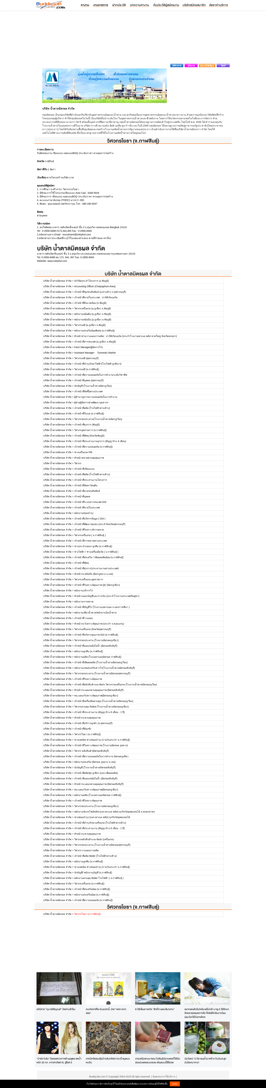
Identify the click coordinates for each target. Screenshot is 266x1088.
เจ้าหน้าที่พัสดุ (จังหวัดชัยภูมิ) (89, 435)
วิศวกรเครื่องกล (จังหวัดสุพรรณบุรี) (92, 629)
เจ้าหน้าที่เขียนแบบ (84, 468)
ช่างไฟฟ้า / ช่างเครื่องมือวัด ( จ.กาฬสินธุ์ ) (96, 551)
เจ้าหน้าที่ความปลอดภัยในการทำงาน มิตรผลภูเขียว (101, 756)
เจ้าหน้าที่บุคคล (82, 496)
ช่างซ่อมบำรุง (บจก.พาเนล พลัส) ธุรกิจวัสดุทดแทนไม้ (102, 817)
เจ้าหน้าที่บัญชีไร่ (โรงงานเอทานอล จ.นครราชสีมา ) (102, 607)
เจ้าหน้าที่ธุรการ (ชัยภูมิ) (87, 424)
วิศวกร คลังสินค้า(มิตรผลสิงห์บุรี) (91, 750)
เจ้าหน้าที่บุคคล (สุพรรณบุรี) (89, 380)
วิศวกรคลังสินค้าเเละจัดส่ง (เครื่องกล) (94, 839)
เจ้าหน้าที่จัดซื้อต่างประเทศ (88, 391)
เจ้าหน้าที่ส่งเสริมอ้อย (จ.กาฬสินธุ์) (92, 889)
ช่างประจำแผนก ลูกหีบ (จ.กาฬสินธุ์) (93, 546)
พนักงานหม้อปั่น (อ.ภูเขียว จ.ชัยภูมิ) (92, 319)
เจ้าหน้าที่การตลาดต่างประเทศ (90, 540)
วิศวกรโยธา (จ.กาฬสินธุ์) (87, 734)
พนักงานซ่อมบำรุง (83, 513)
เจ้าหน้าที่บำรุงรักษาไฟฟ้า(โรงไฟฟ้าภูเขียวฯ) (97, 363)
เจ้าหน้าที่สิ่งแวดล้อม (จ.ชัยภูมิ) (90, 303)
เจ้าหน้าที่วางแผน (83, 618)
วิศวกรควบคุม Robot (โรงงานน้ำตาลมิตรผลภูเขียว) (101, 706)
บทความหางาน (139, 5)
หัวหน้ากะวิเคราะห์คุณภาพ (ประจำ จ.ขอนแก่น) (99, 623)
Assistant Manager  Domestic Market (95, 352)
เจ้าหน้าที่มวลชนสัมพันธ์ (87, 491)
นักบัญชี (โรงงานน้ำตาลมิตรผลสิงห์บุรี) (95, 767)
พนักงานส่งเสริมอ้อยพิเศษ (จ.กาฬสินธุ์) (94, 330)
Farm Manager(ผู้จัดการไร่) (88, 347)
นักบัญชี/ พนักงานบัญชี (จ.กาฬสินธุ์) (93, 872)
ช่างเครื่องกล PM (83, 452)
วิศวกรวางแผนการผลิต (86, 850)
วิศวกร (77, 463)
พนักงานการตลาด (83, 601)
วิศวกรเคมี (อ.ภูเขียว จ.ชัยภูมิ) (90, 325)
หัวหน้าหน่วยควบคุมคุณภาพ (89, 457)
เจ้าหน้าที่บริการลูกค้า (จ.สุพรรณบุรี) (93, 723)
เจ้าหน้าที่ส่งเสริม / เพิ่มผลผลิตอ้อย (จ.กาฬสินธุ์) (99, 557)
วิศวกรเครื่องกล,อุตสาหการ (88, 579)
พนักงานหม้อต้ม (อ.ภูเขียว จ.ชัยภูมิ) (92, 314)
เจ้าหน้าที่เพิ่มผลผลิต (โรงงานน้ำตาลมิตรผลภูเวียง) (101, 662)
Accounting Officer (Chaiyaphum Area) (95, 286)
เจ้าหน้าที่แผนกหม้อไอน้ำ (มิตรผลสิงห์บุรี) (95, 645)
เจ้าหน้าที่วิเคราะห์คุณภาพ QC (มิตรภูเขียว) (97, 585)
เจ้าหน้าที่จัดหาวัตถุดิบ (85, 485)
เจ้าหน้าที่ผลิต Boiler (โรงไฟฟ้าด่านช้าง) (95, 856)
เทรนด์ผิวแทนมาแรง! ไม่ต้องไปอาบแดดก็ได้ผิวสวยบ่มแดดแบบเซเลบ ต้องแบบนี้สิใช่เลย (157, 1060)
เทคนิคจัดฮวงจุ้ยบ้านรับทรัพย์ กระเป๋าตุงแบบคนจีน (108, 1060)
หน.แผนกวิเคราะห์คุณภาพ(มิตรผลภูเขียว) (96, 695)
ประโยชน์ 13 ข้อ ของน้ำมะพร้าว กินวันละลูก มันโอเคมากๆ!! (205, 1060)
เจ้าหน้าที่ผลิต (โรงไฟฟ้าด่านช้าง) (92, 408)
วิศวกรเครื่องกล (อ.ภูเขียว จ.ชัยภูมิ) (92, 308)
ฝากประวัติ (119, 5)
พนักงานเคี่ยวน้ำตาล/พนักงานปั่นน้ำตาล (95, 612)
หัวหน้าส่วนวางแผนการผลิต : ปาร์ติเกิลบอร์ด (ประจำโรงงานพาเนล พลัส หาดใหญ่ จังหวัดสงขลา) (125, 336)
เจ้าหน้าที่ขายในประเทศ (87, 507)
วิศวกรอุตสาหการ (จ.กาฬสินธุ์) (90, 430)
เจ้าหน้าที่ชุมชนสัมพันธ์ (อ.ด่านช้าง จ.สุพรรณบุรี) (100, 291)
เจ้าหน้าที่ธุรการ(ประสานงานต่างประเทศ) (96, 568)
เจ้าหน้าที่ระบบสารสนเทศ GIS (90, 502)
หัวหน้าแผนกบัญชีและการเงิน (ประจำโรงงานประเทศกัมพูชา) (106, 596)
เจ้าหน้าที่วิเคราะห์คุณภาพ (88, 679)
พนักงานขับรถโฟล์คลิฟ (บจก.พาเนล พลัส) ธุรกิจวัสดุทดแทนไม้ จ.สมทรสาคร (114, 811)
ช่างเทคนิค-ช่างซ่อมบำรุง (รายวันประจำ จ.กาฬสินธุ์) (102, 739)
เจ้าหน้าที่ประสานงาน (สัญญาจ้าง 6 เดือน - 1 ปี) (99, 712)
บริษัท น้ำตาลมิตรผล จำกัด (133, 274)
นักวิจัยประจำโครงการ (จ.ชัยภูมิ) (91, 280)
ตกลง (174, 1084)
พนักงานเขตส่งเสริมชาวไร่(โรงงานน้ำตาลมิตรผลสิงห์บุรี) (104, 668)
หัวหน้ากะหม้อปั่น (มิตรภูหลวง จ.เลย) (93, 574)
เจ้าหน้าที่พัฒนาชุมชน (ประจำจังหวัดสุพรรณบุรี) (99, 524)
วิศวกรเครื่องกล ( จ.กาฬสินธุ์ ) (90, 535)
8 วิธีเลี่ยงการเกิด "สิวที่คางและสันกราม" (155, 1009)
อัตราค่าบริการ (218, 5)
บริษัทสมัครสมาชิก (194, 5)
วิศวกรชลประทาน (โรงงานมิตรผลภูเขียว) (96, 640)
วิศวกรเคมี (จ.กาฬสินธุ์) (86, 369)
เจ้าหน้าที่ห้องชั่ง (82, 728)
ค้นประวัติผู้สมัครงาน (166, 5)
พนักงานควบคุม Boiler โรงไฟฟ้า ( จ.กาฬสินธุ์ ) (98, 878)
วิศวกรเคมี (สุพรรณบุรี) (86, 358)
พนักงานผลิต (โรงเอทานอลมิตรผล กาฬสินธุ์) (97, 656)
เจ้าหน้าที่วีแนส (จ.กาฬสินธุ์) (89, 413)
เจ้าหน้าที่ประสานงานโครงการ (90, 480)
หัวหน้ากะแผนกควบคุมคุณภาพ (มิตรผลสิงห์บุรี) (99, 690)
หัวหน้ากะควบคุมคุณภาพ (87, 717)
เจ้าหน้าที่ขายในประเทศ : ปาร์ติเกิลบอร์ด (96, 297)
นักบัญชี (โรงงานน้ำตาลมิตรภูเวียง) (93, 385)
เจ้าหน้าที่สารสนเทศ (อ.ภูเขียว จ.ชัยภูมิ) (95, 341)
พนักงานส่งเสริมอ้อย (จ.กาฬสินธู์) (91, 894)
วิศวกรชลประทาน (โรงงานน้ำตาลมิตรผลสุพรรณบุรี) (102, 673)
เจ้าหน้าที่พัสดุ (81, 562)
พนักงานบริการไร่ (83, 590)
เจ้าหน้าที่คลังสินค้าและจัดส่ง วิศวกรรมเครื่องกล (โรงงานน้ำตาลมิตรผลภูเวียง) (115, 684)
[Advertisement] (133, 38)
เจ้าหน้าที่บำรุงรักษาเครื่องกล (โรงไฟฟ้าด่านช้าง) (100, 822)
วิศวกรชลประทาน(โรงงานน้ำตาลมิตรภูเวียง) (98, 419)
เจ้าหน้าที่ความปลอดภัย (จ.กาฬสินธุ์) (93, 446)
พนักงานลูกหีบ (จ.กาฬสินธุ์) (88, 651)
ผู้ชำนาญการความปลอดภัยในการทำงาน (95, 397)
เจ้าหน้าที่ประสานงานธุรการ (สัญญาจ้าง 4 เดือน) (100, 441)
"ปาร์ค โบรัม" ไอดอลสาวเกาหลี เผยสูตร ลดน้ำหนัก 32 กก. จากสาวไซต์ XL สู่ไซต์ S (59, 1060)
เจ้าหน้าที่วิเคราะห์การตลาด (89, 529)
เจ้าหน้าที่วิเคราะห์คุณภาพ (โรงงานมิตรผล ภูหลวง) (101, 745)
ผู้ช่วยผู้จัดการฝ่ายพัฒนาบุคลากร (91, 402)
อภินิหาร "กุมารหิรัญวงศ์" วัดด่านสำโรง (56, 1009)
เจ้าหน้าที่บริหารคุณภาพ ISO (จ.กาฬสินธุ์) (96, 634)
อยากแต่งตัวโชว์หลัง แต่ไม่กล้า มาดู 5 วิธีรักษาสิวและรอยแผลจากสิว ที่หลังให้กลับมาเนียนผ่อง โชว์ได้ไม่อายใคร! (206, 1013)
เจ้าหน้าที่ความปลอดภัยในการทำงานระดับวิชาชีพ (100, 374)
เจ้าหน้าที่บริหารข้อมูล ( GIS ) (89, 518)
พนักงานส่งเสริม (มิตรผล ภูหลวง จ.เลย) (95, 762)
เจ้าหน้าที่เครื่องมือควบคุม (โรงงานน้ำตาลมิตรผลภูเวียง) (103, 701)
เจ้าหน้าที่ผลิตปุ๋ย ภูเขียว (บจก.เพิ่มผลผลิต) (96, 773)
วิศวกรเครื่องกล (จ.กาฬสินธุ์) (89, 883)
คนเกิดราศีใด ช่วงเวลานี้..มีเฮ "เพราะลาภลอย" (106, 1011)
